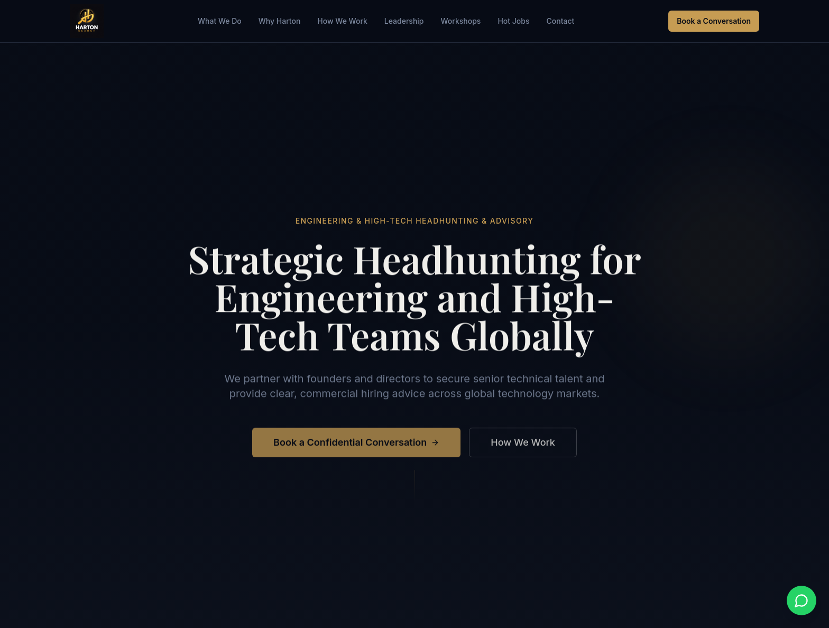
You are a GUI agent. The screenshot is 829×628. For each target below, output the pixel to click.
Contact (560, 20)
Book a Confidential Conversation (356, 444)
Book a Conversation (714, 20)
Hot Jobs (513, 20)
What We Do (220, 20)
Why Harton (280, 20)
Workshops (461, 20)
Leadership (404, 20)
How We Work (342, 20)
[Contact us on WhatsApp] (801, 600)
